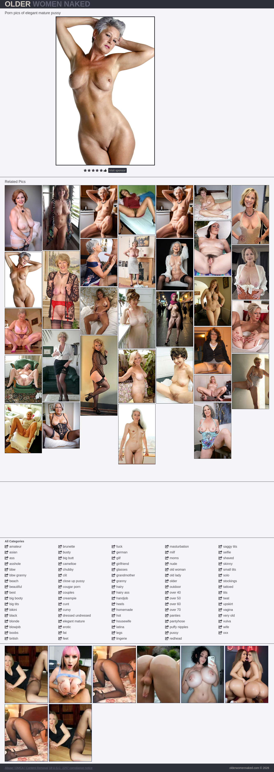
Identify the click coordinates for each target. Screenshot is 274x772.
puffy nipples (176, 627)
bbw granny (15, 575)
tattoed (226, 586)
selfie (225, 552)
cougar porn (69, 586)
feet (63, 638)
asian (11, 552)
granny (119, 581)
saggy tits (228, 546)
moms (172, 558)
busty (64, 552)
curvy (64, 609)
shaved (226, 558)
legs (117, 632)
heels (118, 604)
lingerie (119, 638)
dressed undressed (74, 615)
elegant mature (71, 621)
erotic (64, 627)
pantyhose (175, 621)
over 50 (173, 598)
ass (9, 558)
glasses (120, 569)
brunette (66, 546)
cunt (63, 604)
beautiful (13, 586)
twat (224, 598)
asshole (13, 564)
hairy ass (120, 592)
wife (224, 627)
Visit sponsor (117, 170)
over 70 (173, 609)
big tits (12, 604)
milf (170, 552)
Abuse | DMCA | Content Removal (26, 768)
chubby (66, 569)
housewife (121, 621)
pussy (171, 632)
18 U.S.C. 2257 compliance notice (70, 768)
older (171, 581)
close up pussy (71, 581)
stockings (228, 581)
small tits (227, 569)
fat (62, 632)
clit (62, 575)
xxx (223, 632)
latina (118, 627)
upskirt (226, 604)
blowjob (13, 627)
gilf (116, 558)
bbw (10, 569)
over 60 (173, 604)
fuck (117, 546)
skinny (226, 564)
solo (224, 575)
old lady (173, 575)
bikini (11, 609)
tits (223, 592)
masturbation (177, 546)
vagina (226, 609)
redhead (173, 638)
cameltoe (67, 564)
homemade (122, 609)
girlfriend (120, 564)
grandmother (123, 575)
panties (172, 615)
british (11, 638)
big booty (14, 598)
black (11, 615)
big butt (66, 558)
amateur (13, 546)
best (10, 592)
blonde (12, 621)
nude (171, 564)
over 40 (173, 592)
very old (227, 615)
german (120, 552)
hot (116, 615)
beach (11, 581)
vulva (225, 621)
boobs (11, 632)
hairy (117, 586)
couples (66, 592)
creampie (67, 598)
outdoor (173, 586)
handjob (120, 598)
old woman (175, 569)
